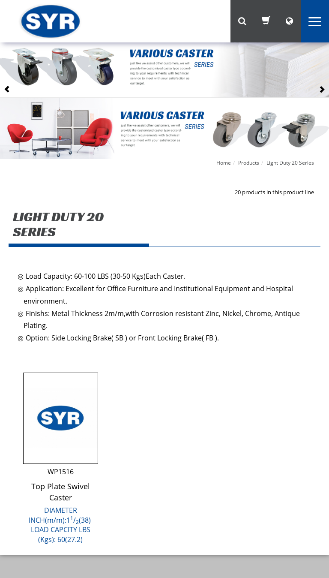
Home (223, 162)
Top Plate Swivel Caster (60, 492)
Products (248, 162)
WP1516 (61, 471)
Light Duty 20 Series (290, 162)
